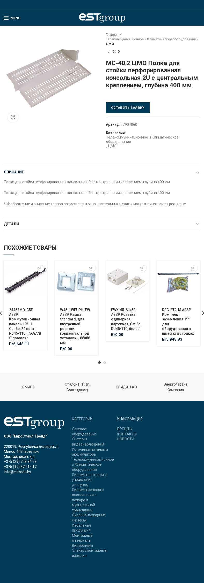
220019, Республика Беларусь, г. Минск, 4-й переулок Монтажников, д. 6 (31, 451)
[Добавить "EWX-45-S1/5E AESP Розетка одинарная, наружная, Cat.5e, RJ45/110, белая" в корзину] (142, 267)
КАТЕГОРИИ (82, 419)
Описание (14, 172)
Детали (11, 224)
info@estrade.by (17, 472)
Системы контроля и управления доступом (89, 480)
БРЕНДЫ (124, 429)
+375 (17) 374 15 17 (20, 467)
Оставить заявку (127, 108)
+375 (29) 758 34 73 (20, 461)
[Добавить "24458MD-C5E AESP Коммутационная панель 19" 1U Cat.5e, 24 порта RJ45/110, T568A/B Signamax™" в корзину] (40, 267)
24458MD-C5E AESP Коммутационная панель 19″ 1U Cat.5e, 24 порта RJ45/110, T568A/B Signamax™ (25, 324)
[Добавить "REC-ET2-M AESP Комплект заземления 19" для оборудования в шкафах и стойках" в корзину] (193, 267)
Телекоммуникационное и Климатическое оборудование (151, 39)
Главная (112, 34)
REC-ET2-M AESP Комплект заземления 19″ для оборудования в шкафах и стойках (178, 321)
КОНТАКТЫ (127, 434)
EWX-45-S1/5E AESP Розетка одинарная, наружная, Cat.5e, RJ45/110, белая (126, 319)
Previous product (108, 52)
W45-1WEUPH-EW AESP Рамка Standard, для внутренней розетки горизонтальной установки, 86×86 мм (75, 326)
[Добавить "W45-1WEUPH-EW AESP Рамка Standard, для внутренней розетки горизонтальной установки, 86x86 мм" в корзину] (91, 267)
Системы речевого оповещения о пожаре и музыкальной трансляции (88, 500)
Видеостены (82, 545)
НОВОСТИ (125, 439)
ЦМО (110, 44)
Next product (118, 52)
